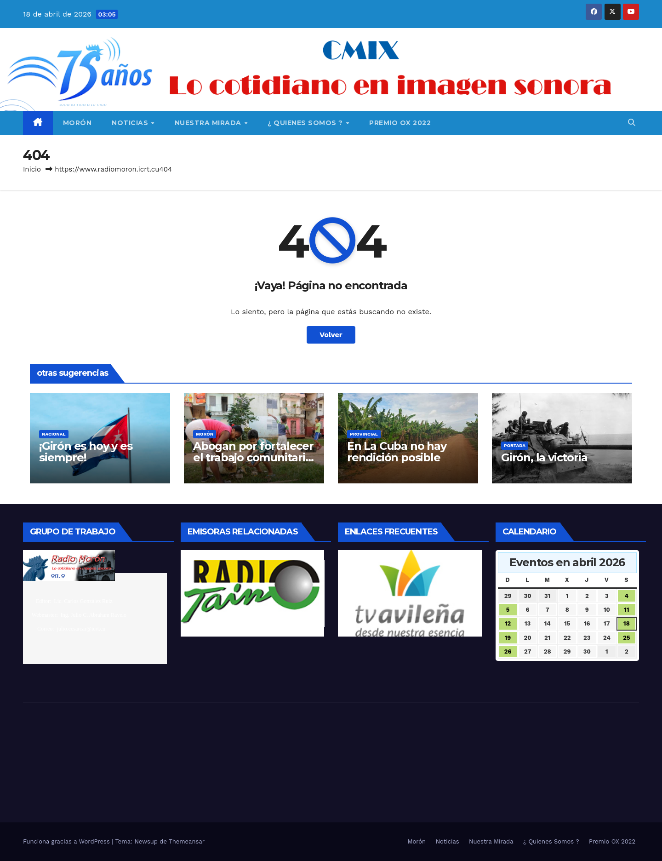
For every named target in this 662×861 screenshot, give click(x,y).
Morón (77, 123)
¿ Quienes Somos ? (306, 123)
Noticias (131, 123)
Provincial (364, 433)
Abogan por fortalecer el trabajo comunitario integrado (253, 457)
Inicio (32, 169)
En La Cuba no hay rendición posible (396, 451)
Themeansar (187, 841)
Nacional (54, 433)
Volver (331, 334)
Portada (514, 445)
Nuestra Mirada (209, 123)
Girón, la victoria (544, 457)
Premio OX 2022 (400, 123)
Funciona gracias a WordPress (67, 841)
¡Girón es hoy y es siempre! (85, 451)
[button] (631, 122)
